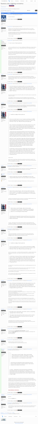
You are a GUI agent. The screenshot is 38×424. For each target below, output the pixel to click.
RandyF (2, 74)
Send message (3, 45)
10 (10, 11)
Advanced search (3, 6)
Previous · (2, 11)
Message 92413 (29, 165)
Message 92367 (10, 14)
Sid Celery (2, 280)
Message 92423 (10, 280)
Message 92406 (10, 74)
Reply (18, 19)
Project (5, 416)
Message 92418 (10, 187)
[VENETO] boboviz (3, 174)
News (7, 8)
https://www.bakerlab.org (19, 423)
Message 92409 (10, 83)
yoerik (3, 83)
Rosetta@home (4, 1)
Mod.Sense (3, 349)
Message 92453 (10, 349)
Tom (1, 328)
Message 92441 (10, 339)
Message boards (3, 8)
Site (20, 416)
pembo (3, 14)
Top (36, 416)
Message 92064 (29, 394)
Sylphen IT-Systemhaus (3, 395)
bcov (2, 40)
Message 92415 (10, 165)
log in (10, 10)
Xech (2, 26)
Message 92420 (29, 349)
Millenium (2, 339)
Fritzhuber (2, 103)
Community (16, 416)
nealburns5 (3, 187)
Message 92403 (10, 40)
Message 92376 (10, 26)
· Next (13, 11)
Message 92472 (10, 394)
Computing (10, 416)
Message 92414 (10, 111)
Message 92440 (10, 328)
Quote (21, 19)
